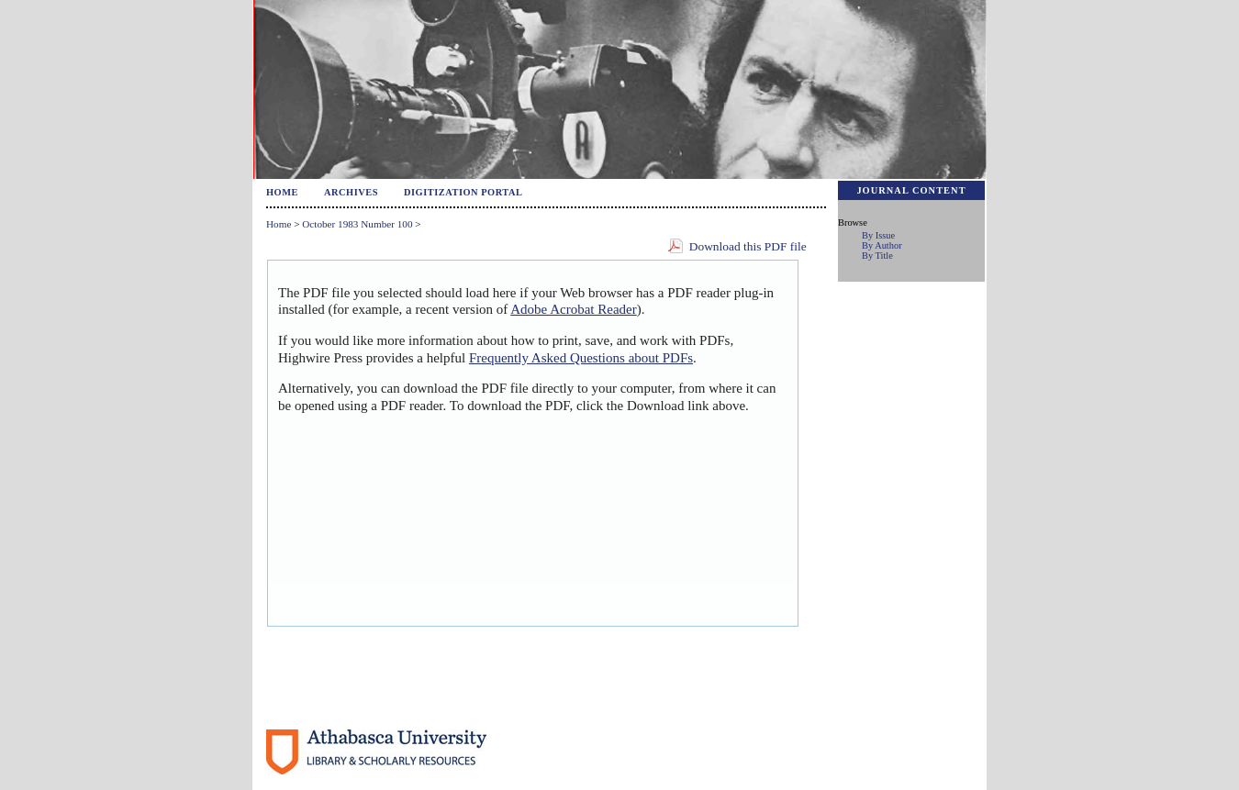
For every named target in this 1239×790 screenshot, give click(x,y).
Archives (351, 192)
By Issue (878, 235)
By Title (877, 255)
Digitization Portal (463, 192)
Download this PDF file (748, 246)
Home (282, 192)
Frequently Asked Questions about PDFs (581, 357)
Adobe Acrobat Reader (573, 309)
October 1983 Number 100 (357, 223)
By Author (882, 245)
